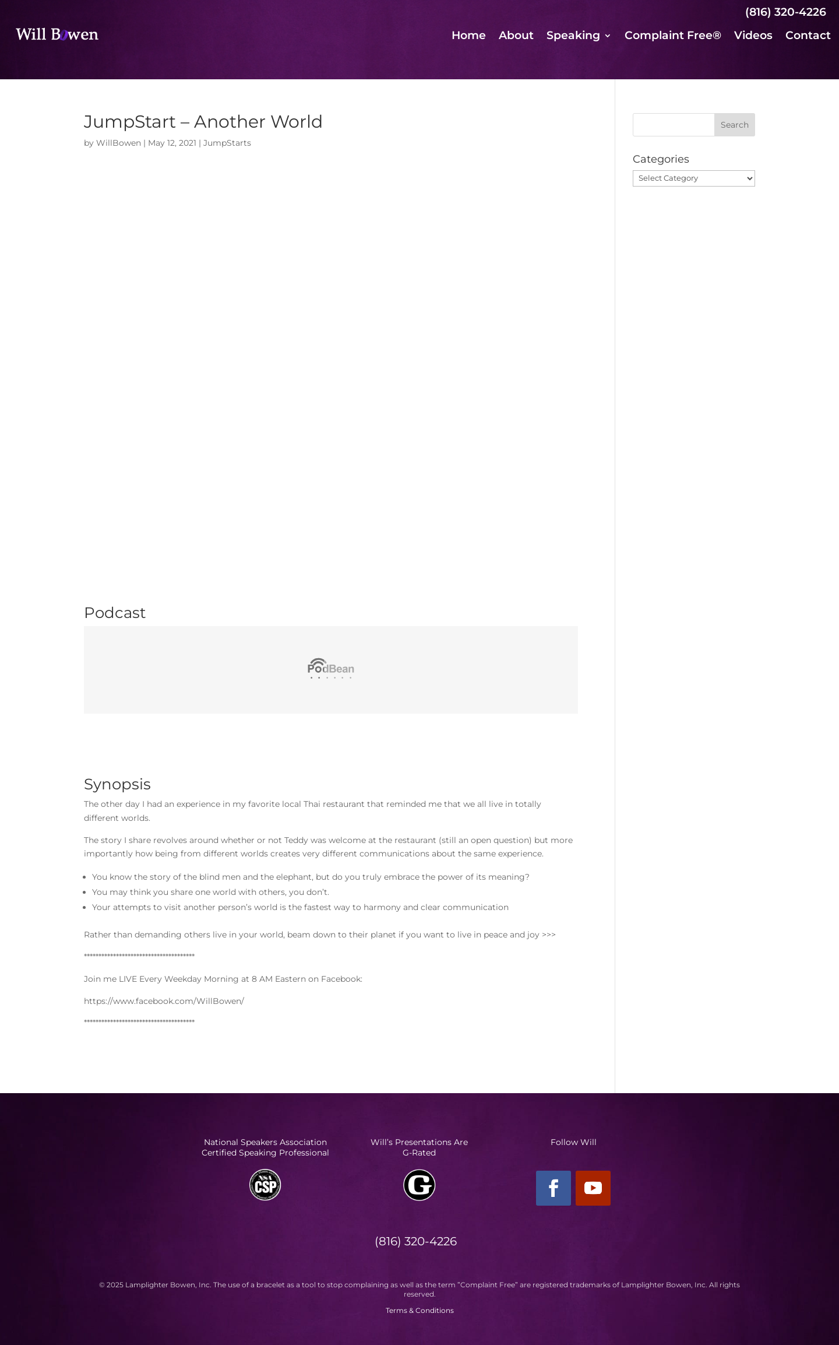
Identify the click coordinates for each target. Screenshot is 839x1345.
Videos (753, 36)
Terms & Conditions (420, 1310)
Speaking (573, 36)
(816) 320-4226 (785, 12)
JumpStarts (227, 143)
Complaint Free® (673, 36)
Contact (808, 36)
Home (469, 36)
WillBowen (118, 143)
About (516, 36)
